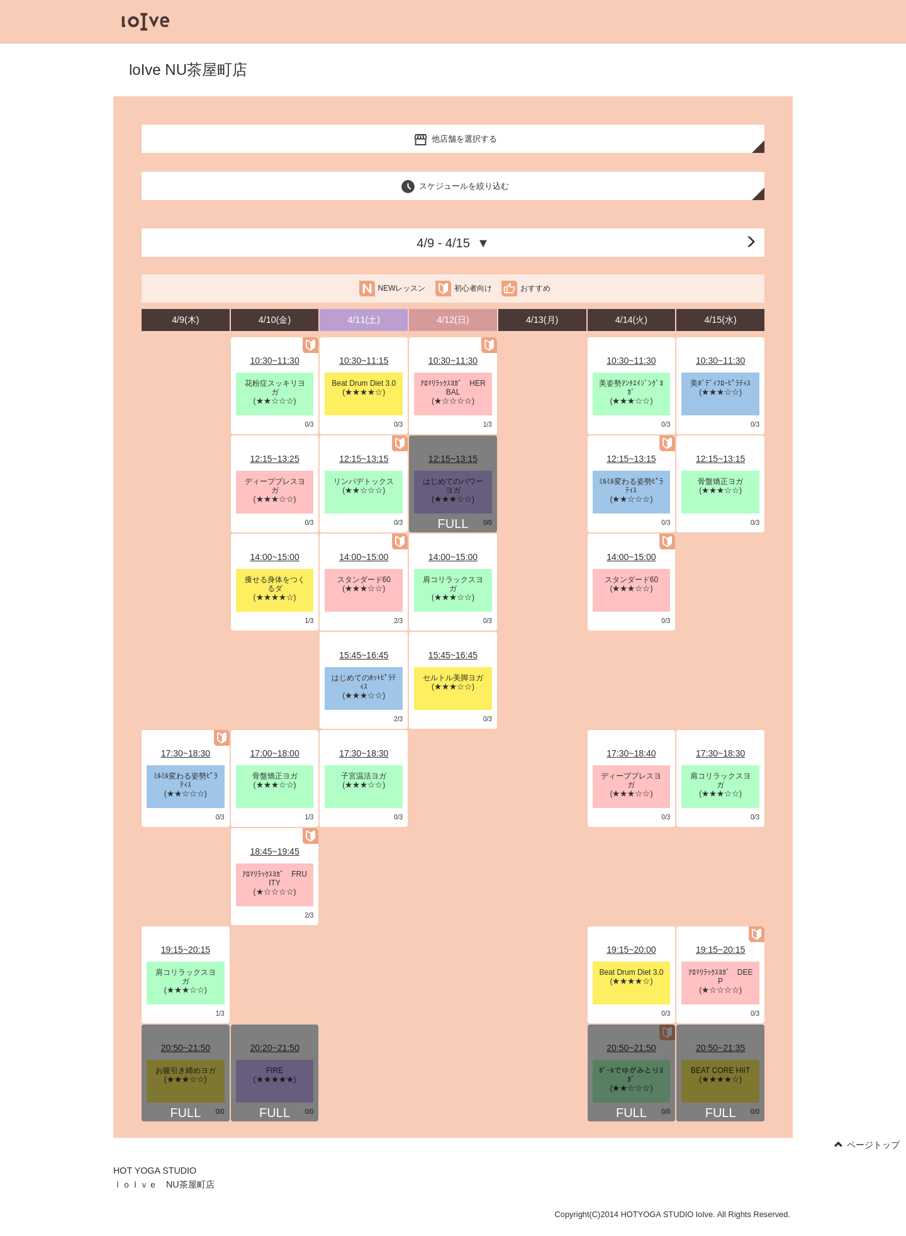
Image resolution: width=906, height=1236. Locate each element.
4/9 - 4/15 (453, 243)
